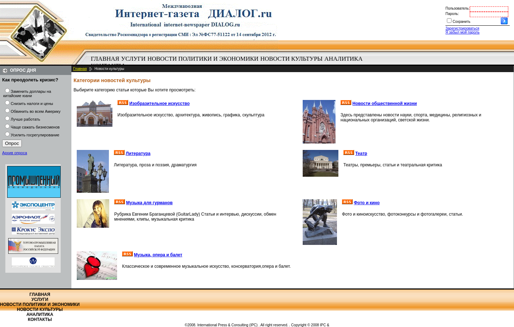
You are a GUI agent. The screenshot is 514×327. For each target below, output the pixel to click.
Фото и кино (366, 202)
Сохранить (461, 22)
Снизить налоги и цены (32, 103)
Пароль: (452, 14)
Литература (138, 153)
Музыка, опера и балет (158, 254)
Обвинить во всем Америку (35, 111)
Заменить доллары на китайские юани (27, 93)
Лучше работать (25, 119)
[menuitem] (105, 58)
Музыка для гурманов (149, 202)
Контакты (40, 319)
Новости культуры (291, 58)
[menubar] (228, 62)
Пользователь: (457, 8)
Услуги (133, 58)
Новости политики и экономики (202, 58)
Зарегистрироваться (462, 28)
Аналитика (343, 58)
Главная (105, 58)
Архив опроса (14, 153)
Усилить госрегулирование (35, 135)
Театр (361, 153)
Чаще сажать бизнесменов (35, 127)
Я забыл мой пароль (462, 32)
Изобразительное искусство (159, 103)
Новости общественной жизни (384, 103)
